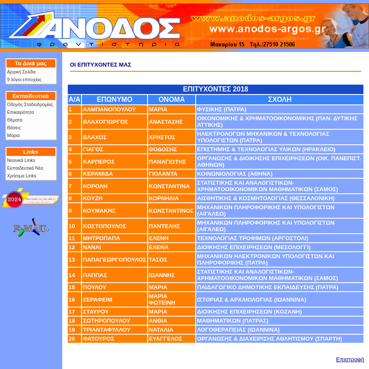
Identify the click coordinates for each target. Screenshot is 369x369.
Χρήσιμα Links (21, 175)
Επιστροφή (350, 359)
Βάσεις (14, 127)
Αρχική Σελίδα (21, 71)
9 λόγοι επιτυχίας (24, 79)
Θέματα (15, 119)
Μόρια (13, 135)
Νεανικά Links (21, 160)
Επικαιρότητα (20, 112)
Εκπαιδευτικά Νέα (25, 168)
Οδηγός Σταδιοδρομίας (30, 104)
